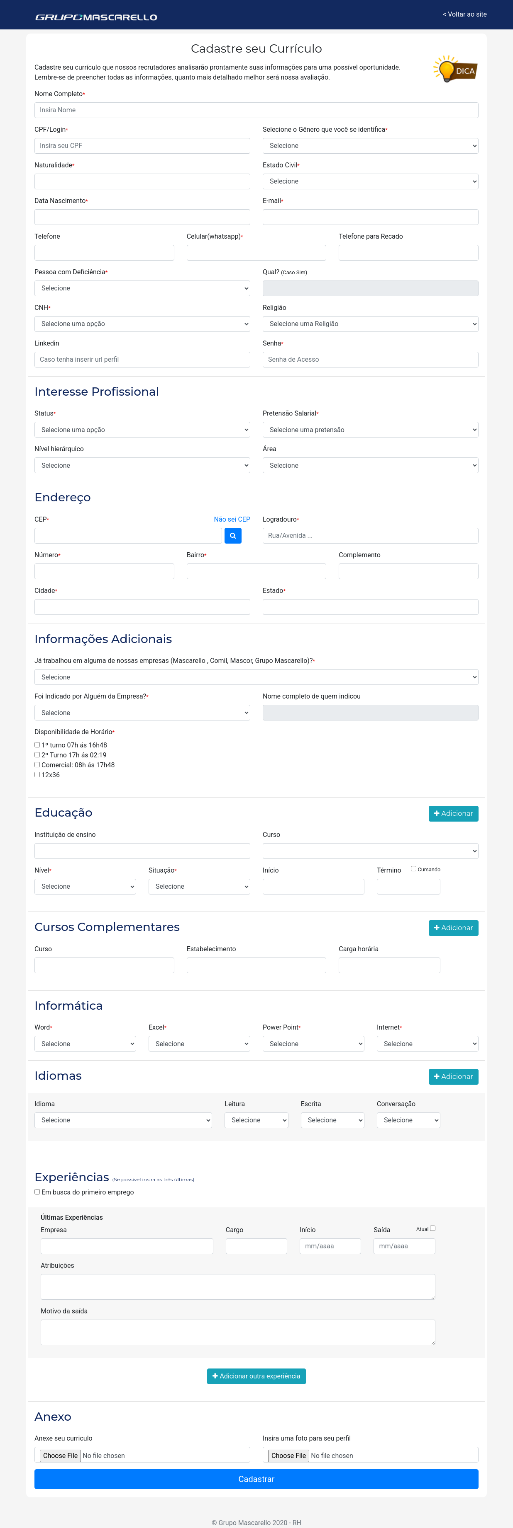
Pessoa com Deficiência (70, 272)
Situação (163, 870)
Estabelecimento (211, 949)
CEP (142, 520)
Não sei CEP (232, 519)
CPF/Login (51, 129)
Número (47, 555)
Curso (271, 835)
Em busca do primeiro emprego (84, 1192)
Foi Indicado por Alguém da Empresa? (91, 696)
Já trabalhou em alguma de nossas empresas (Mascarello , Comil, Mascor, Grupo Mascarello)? (174, 661)
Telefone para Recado (371, 236)
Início (271, 870)
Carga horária (359, 949)
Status (45, 413)
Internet (389, 1027)
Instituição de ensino (65, 835)
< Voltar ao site (465, 14)
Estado (274, 591)
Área (269, 449)
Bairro (197, 555)
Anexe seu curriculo (63, 1438)
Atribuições (57, 1265)
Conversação (396, 1104)
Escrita (311, 1104)
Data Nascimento (61, 201)
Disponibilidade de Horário (74, 732)
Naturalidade (54, 165)
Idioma (44, 1104)
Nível (42, 870)
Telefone (47, 236)
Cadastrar (257, 1479)
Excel (157, 1027)
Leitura (235, 1104)
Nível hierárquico (59, 449)
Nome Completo (59, 94)
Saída (404, 1229)
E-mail (273, 201)
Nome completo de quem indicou (312, 696)
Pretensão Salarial (291, 413)
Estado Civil (281, 165)
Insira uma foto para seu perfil (307, 1438)
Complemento (359, 555)
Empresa (54, 1230)
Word (43, 1027)
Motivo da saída (64, 1311)
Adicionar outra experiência (256, 1376)
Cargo (235, 1230)
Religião (274, 308)
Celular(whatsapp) (215, 236)
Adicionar (453, 813)
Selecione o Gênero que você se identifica (325, 129)
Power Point (282, 1027)
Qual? (285, 272)
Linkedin (46, 343)
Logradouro (281, 519)
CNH (42, 308)
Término (408, 870)
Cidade (45, 591)
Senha (273, 343)
